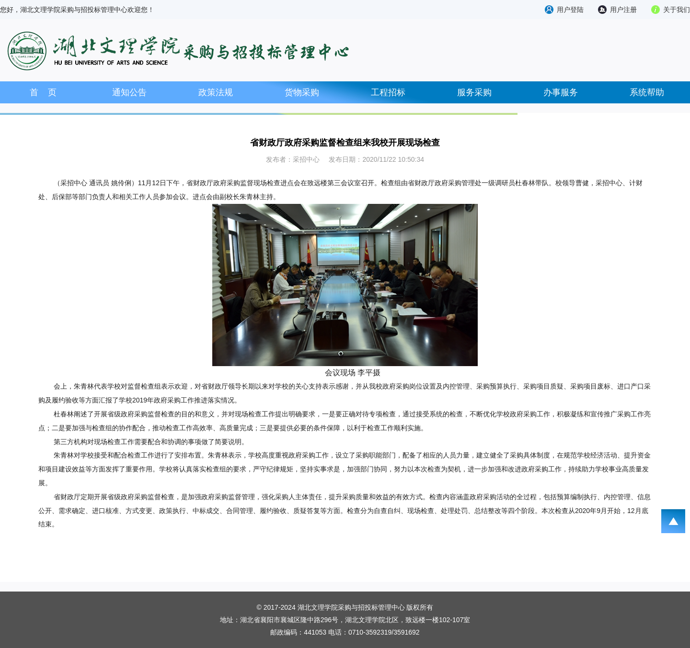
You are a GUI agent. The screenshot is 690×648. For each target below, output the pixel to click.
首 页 (43, 92)
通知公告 (129, 92)
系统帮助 (647, 92)
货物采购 (302, 92)
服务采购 (474, 92)
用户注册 (623, 9)
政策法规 (215, 92)
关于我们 (676, 9)
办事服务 (560, 92)
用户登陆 (570, 9)
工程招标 (388, 92)
